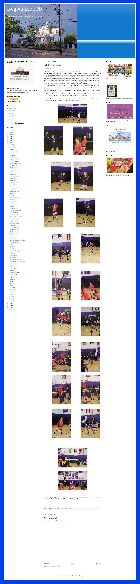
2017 (10, 149)
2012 (10, 305)
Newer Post (46, 563)
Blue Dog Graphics (112, 151)
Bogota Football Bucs (15, 272)
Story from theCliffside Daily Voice (18, 240)
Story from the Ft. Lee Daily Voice (17, 261)
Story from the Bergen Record (16, 251)
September (12, 277)
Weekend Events (13, 178)
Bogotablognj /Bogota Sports (74, 100)
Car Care (12, 195)
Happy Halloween (14, 161)
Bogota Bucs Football (15, 167)
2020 (10, 142)
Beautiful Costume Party (15, 163)
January (12, 294)
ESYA (10, 112)
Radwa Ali (12, 257)
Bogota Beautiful (12, 115)
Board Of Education (14, 204)
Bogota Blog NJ (24, 9)
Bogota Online (12, 110)
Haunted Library (13, 165)
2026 (10, 130)
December (12, 151)
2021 (10, 140)
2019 (10, 145)
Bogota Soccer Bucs (14, 229)
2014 (10, 301)
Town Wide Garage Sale (15, 210)
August (12, 279)
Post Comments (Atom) (55, 566)
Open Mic (12, 244)
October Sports (13, 268)
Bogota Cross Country (15, 234)
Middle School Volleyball (15, 172)
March (11, 289)
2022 (10, 138)
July (11, 281)
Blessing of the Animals (15, 231)
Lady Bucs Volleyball (14, 176)
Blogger (82, 576)
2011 (10, 307)
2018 (10, 147)
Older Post (98, 563)
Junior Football (13, 236)
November (12, 153)
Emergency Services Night (16, 216)
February (12, 292)
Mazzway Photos (12, 108)
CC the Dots (11, 113)
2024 (10, 134)
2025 (10, 132)
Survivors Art (13, 238)
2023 (10, 136)
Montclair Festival (14, 187)
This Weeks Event (14, 189)
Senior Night (13, 193)
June (11, 283)
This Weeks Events (14, 170)
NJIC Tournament (14, 182)
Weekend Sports (13, 184)
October (12, 155)
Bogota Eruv (13, 180)
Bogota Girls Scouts (14, 221)
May (11, 285)
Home (72, 563)
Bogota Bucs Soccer (14, 174)
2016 (10, 297)
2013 (10, 303)
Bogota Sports (13, 199)
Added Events (13, 248)
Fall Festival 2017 (14, 159)
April (11, 287)
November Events (14, 157)
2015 (10, 299)
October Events (13, 274)
